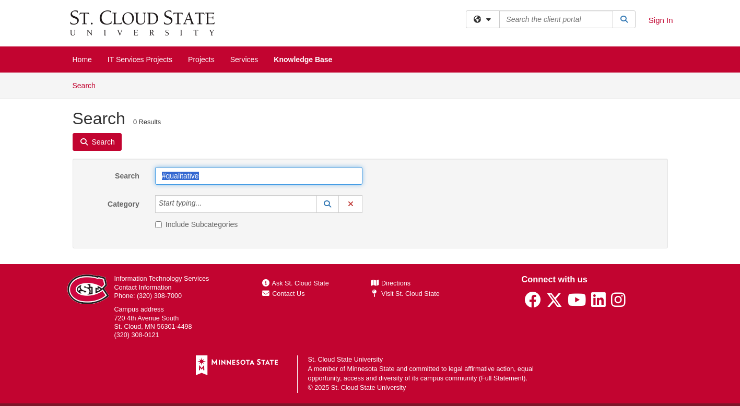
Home (82, 59)
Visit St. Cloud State (405, 293)
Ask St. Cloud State (295, 283)
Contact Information (143, 287)
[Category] (207, 204)
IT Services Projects (140, 59)
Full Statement (502, 378)
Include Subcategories (196, 224)
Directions (390, 283)
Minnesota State (370, 369)
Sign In (661, 20)
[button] (327, 204)
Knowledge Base (303, 59)
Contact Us (283, 293)
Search (88, 85)
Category (123, 204)
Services (244, 59)
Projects (201, 59)
